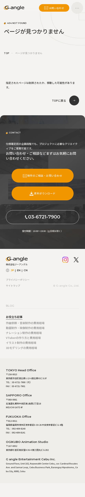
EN (18, 270)
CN (26, 270)
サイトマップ (13, 285)
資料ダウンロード (42, 193)
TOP (6, 53)
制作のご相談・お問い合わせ (42, 175)
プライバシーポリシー (18, 279)
